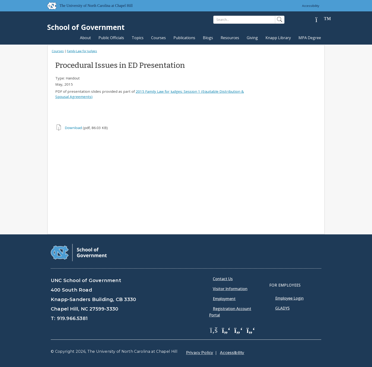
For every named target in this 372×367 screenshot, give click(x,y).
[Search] (244, 20)
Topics (138, 37)
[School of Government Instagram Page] (251, 329)
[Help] (320, 20)
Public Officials (111, 37)
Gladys (282, 308)
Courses (158, 37)
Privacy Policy (199, 352)
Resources (230, 37)
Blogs (208, 37)
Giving (252, 37)
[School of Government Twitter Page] (226, 329)
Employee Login (289, 298)
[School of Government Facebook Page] (214, 329)
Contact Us (223, 278)
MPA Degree (309, 37)
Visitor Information (230, 288)
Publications (184, 37)
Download (73, 127)
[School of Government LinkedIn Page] (238, 329)
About (85, 37)
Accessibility (310, 6)
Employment (224, 298)
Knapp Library (278, 37)
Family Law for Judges (82, 51)
